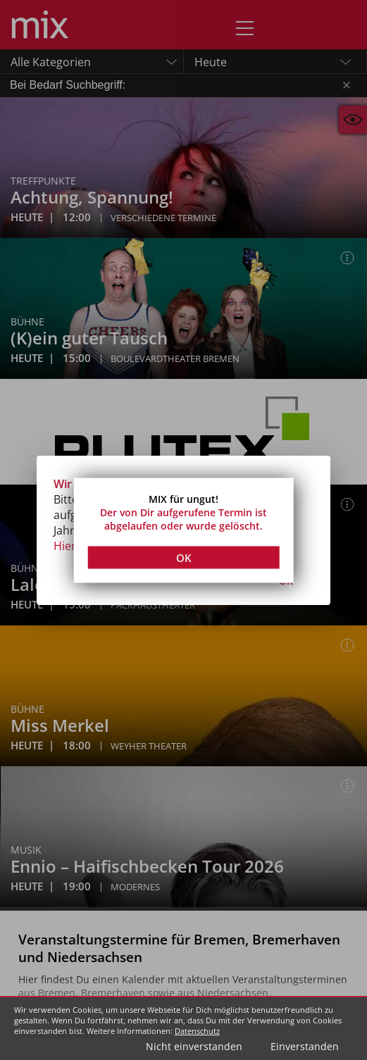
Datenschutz (197, 1030)
